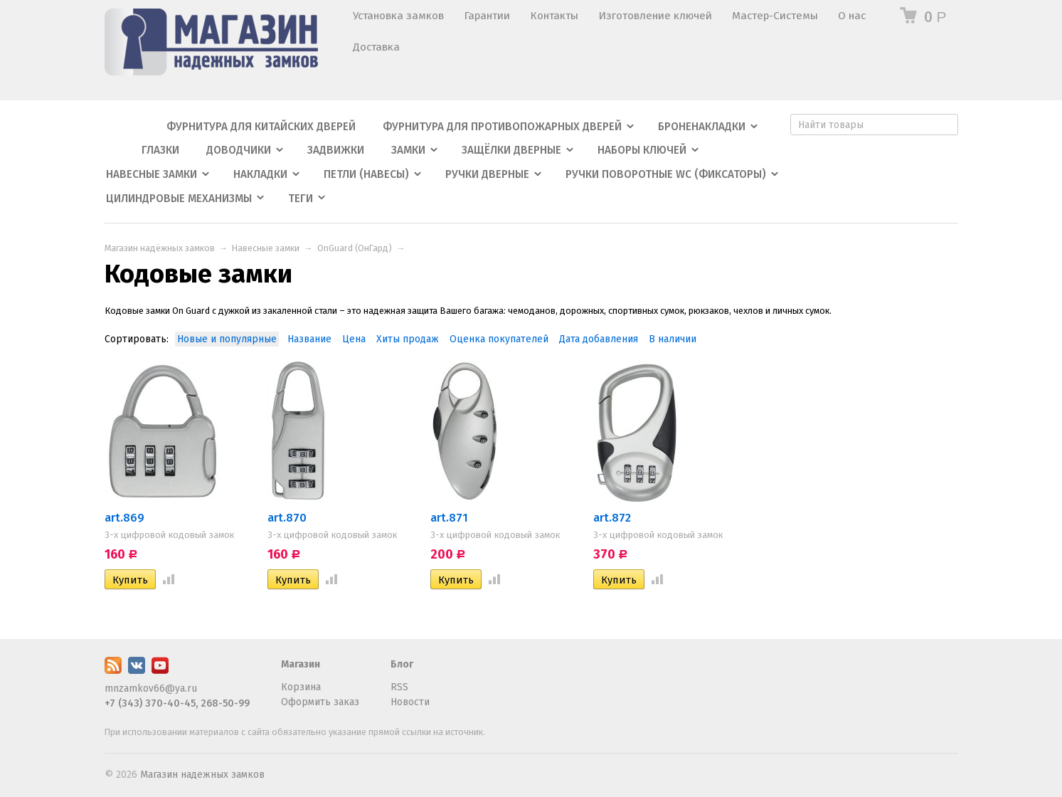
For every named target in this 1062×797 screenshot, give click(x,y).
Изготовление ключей (655, 15)
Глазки (160, 150)
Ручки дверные (487, 174)
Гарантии (487, 15)
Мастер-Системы (775, 15)
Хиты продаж (407, 339)
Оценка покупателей (499, 339)
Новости (410, 702)
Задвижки (335, 150)
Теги (300, 198)
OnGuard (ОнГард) (354, 248)
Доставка (376, 47)
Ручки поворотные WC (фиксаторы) (665, 174)
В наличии (672, 339)
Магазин (300, 664)
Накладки (260, 174)
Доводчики (238, 150)
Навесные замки (151, 174)
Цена (354, 339)
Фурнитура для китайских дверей (261, 126)
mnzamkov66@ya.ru (151, 688)
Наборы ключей (642, 150)
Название (309, 339)
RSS (399, 687)
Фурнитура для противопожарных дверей (502, 126)
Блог (402, 664)
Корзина (301, 687)
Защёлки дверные (511, 150)
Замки (408, 150)
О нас (852, 15)
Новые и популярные (227, 339)
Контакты (554, 15)
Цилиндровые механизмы (179, 198)
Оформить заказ (320, 702)
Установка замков (398, 15)
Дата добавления (598, 339)
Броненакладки (701, 126)
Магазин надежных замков (202, 775)
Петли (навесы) (366, 174)
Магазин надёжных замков (160, 248)
